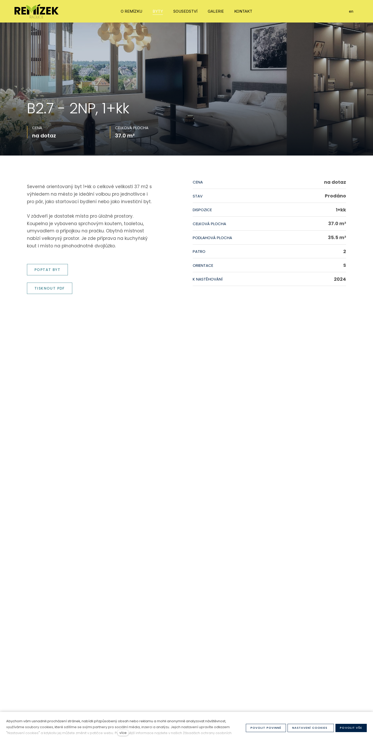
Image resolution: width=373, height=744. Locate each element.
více (123, 733)
